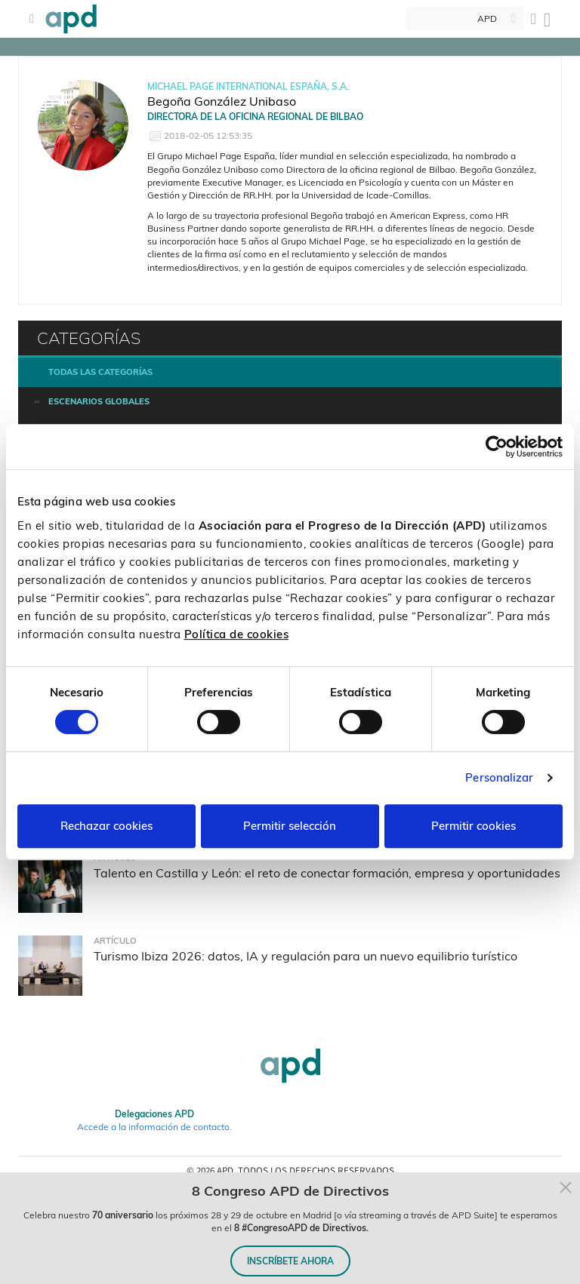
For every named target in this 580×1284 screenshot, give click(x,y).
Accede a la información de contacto (153, 1126)
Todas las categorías (100, 372)
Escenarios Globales (99, 401)
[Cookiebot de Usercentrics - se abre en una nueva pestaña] (496, 446)
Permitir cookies (473, 826)
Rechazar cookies (106, 826)
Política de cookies (236, 634)
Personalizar (499, 777)
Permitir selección (289, 826)
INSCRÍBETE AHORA (290, 1261)
